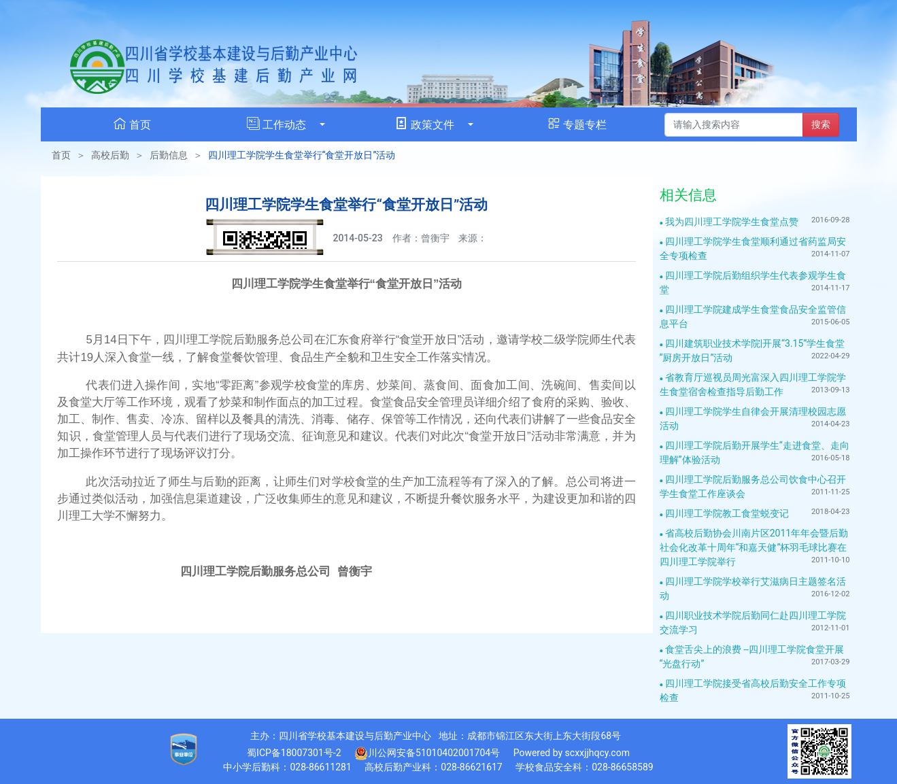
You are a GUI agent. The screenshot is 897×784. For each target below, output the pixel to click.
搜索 (820, 124)
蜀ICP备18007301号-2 (294, 752)
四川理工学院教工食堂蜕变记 (727, 513)
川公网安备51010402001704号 (427, 753)
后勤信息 (169, 155)
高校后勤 (110, 155)
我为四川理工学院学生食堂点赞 (731, 221)
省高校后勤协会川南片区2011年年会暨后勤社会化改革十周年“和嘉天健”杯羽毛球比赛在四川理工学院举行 (754, 547)
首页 (61, 155)
